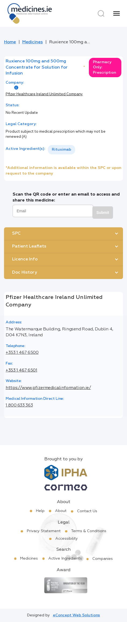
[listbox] (61, 149)
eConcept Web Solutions (76, 615)
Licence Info (25, 259)
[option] (61, 149)
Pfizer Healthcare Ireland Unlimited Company (44, 94)
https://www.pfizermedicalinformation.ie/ (48, 388)
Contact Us (87, 511)
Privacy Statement (44, 531)
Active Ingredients (65, 558)
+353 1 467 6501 (21, 370)
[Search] (101, 13)
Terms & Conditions (88, 531)
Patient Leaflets (29, 246)
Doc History (24, 272)
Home (10, 42)
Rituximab (61, 149)
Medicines (32, 42)
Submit (102, 212)
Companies (102, 559)
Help (40, 511)
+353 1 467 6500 (22, 353)
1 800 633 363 (19, 405)
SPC (16, 233)
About (61, 511)
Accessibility (66, 538)
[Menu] (116, 13)
